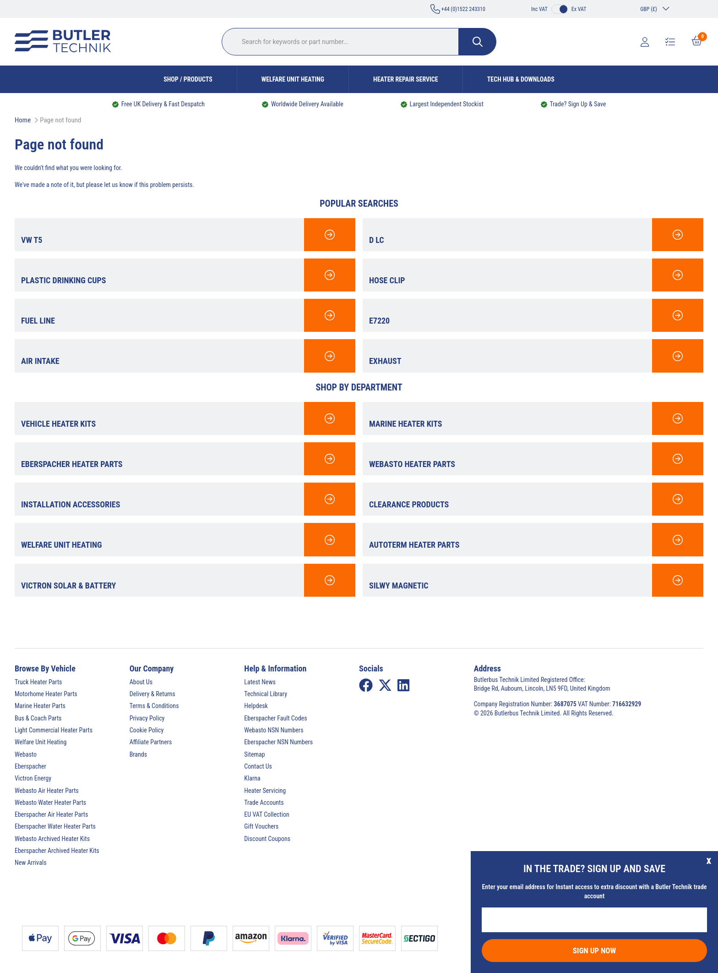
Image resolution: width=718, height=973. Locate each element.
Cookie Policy (147, 730)
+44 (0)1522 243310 (457, 9)
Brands (138, 754)
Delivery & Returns (152, 694)
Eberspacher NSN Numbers (278, 742)
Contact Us (258, 766)
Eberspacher (30, 766)
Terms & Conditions (154, 705)
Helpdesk (256, 705)
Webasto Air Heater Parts (47, 790)
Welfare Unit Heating (292, 79)
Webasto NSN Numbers (273, 730)
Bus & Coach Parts (38, 718)
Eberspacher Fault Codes (275, 718)
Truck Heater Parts (38, 682)
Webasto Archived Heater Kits (52, 838)
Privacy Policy (147, 718)
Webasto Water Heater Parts (50, 802)
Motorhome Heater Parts (46, 694)
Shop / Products (187, 79)
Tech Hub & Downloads (521, 79)
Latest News (260, 682)
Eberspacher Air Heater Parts (51, 814)
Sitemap (254, 754)
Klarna (252, 778)
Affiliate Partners (151, 742)
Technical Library (265, 694)
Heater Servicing (265, 790)
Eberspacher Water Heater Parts (55, 826)
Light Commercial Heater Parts (53, 730)
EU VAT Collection (266, 814)
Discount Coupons (267, 838)
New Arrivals (31, 862)
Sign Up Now (594, 950)
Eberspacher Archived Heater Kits (57, 850)
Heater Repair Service (405, 79)
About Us (141, 682)
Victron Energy (33, 778)
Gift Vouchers (261, 826)
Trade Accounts (263, 802)
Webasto (26, 754)
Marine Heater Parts (40, 705)
